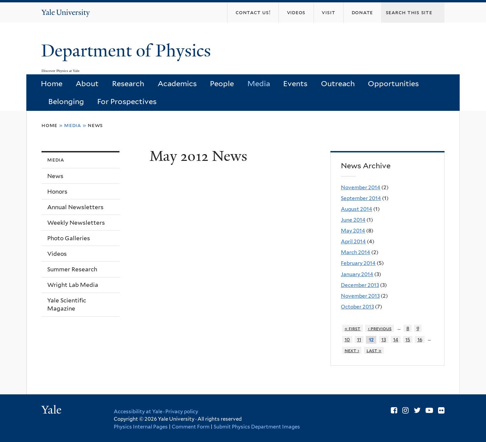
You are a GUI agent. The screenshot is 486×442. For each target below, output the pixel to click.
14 (395, 339)
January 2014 (357, 274)
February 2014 (358, 263)
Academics (177, 83)
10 (347, 339)
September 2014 (361, 198)
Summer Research (72, 269)
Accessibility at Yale (138, 412)
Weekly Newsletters (76, 222)
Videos (57, 253)
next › (352, 350)
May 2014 (353, 230)
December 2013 (360, 285)
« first (353, 328)
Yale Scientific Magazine (66, 304)
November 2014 (360, 187)
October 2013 (357, 306)
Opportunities (393, 83)
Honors (57, 191)
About (87, 83)
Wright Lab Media (72, 284)
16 (419, 339)
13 (383, 339)
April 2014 (353, 241)
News (95, 125)
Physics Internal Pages (141, 427)
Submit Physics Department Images (257, 427)
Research (128, 83)
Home (51, 83)
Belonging (66, 101)
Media (258, 83)
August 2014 (356, 209)
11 (359, 339)
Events (295, 83)
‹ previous (380, 328)
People (222, 83)
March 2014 (355, 252)
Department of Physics (128, 51)
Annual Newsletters (75, 207)
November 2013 (360, 296)
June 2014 (353, 220)
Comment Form (191, 427)
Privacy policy (181, 412)
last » (374, 350)
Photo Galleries (68, 238)
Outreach (338, 83)
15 (407, 339)
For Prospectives (127, 101)
